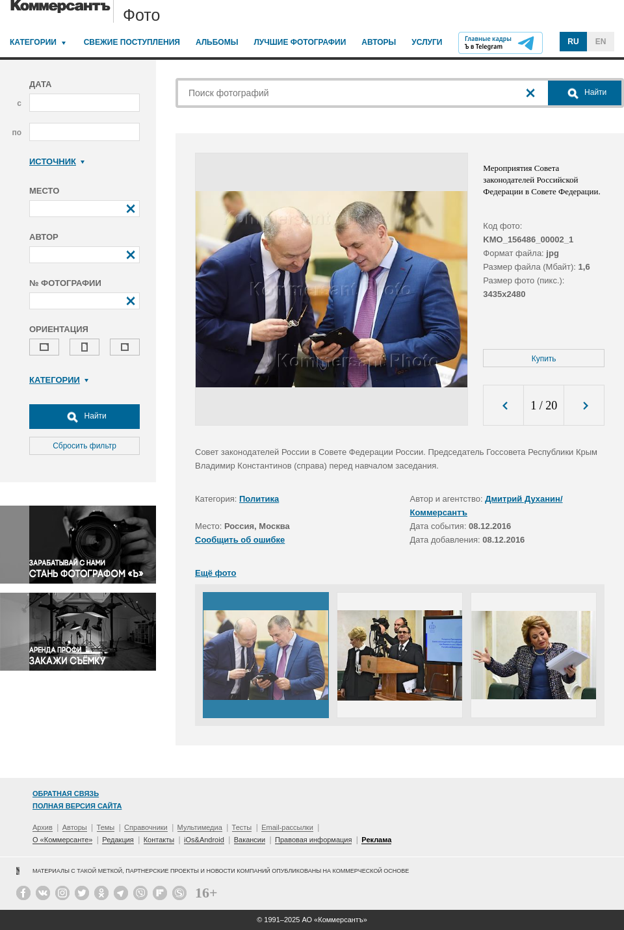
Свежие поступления (132, 42)
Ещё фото (215, 573)
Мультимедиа (199, 827)
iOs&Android (204, 840)
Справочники (146, 827)
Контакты (159, 840)
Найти (84, 416)
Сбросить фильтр (84, 445)
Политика (259, 499)
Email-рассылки (287, 827)
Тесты (242, 827)
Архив (42, 827)
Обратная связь (65, 793)
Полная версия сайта (77, 806)
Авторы (378, 42)
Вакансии (250, 840)
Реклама (376, 840)
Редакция (117, 840)
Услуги (426, 42)
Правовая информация (313, 840)
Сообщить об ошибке (240, 540)
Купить (544, 358)
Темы (106, 827)
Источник (56, 161)
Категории (33, 42)
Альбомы (217, 42)
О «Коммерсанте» (62, 840)
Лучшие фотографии (300, 42)
